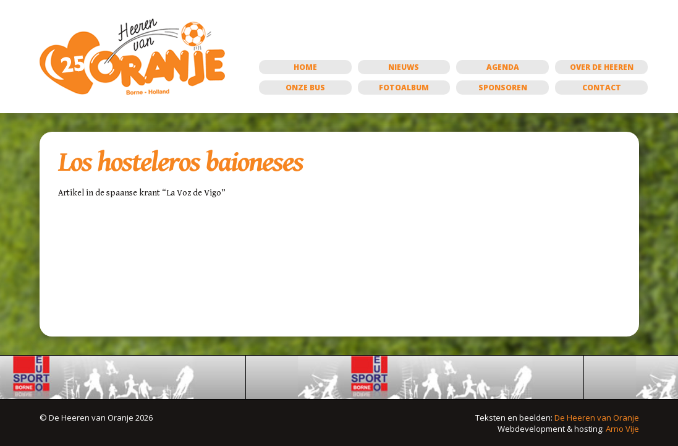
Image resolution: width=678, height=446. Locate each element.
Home (305, 67)
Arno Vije (622, 428)
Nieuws (403, 67)
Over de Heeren (602, 67)
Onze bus (305, 87)
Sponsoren (502, 87)
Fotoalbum (404, 87)
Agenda (502, 67)
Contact (601, 87)
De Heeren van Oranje (596, 417)
